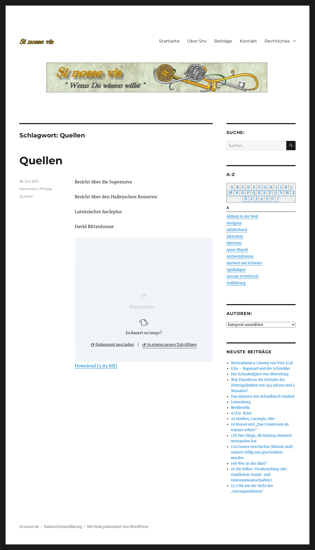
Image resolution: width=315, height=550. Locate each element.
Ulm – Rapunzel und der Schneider (260, 368)
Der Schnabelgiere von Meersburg (260, 374)
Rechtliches (277, 41)
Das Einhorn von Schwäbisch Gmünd (262, 396)
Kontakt (248, 41)
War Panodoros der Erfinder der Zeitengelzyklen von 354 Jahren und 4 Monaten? (263, 385)
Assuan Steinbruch (242, 276)
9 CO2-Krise (241, 413)
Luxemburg (241, 402)
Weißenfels (240, 407)
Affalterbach (236, 230)
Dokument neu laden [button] (112, 344)
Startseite (169, 41)
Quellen (41, 160)
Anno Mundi (237, 249)
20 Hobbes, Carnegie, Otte (253, 419)
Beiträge (223, 41)
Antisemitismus (240, 256)
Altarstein (234, 236)
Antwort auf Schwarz (244, 263)
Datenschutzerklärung (63, 526)
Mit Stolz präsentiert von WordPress (117, 526)
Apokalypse (236, 269)
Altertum (234, 243)
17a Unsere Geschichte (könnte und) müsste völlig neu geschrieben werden (262, 452)
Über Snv (197, 41)
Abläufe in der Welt (242, 216)
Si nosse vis (29, 526)
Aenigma (234, 223)
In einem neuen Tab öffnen (169, 344)
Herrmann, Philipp (35, 189)
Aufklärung (236, 283)
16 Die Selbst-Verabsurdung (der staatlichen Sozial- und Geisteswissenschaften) (259, 474)
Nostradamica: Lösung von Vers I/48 (262, 363)
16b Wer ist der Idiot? (249, 463)
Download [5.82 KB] (96, 365)
